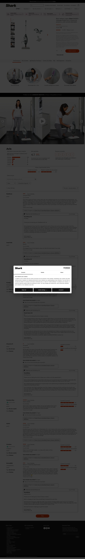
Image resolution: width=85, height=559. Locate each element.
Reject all (24, 289)
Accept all (61, 289)
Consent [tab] (23, 272)
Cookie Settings (42, 289)
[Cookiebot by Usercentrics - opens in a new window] (64, 268)
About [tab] (61, 272)
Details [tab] (42, 272)
